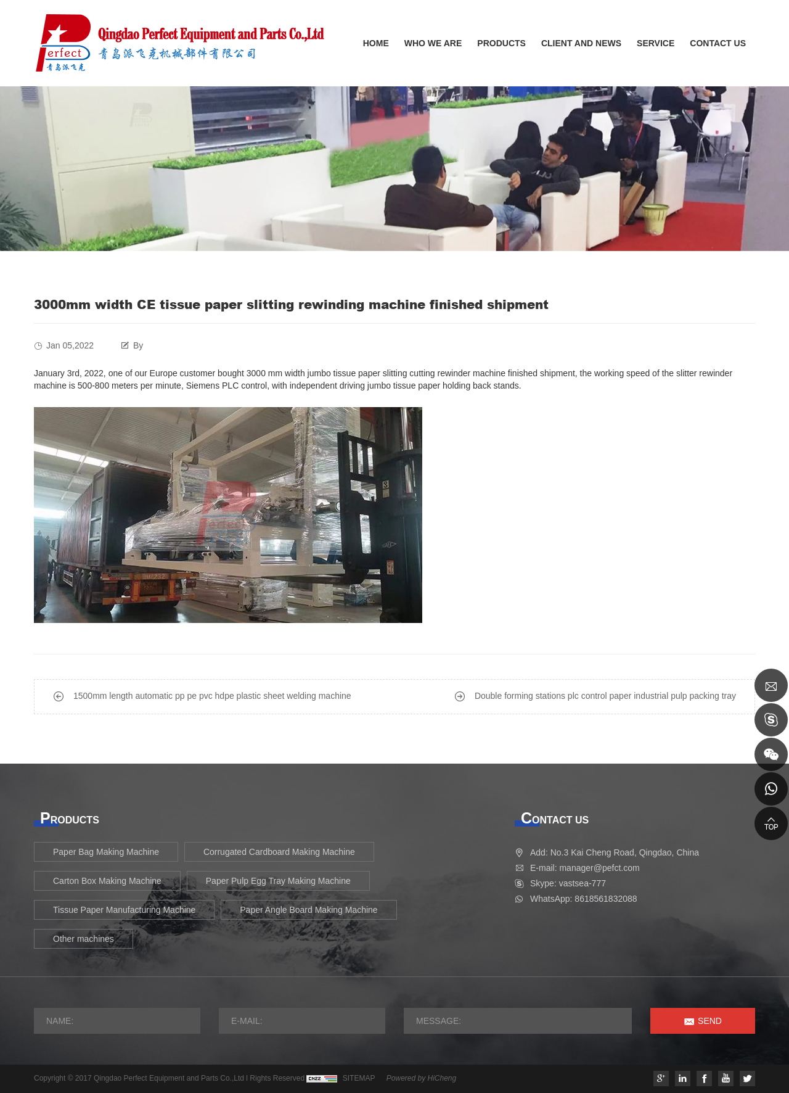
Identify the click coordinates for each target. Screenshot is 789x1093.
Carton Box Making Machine (107, 881)
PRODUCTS (501, 43)
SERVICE (655, 43)
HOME (376, 43)
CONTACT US (718, 43)
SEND (710, 1021)
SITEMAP (359, 1078)
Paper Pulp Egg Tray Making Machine (278, 881)
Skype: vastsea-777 (568, 883)
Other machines (83, 939)
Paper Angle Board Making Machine (308, 910)
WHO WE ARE (433, 43)
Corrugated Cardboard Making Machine (279, 852)
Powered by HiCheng (421, 1078)
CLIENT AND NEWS (581, 43)
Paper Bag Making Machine (106, 852)
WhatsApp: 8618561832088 (583, 899)
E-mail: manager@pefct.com (585, 868)
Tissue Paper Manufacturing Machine (124, 910)
